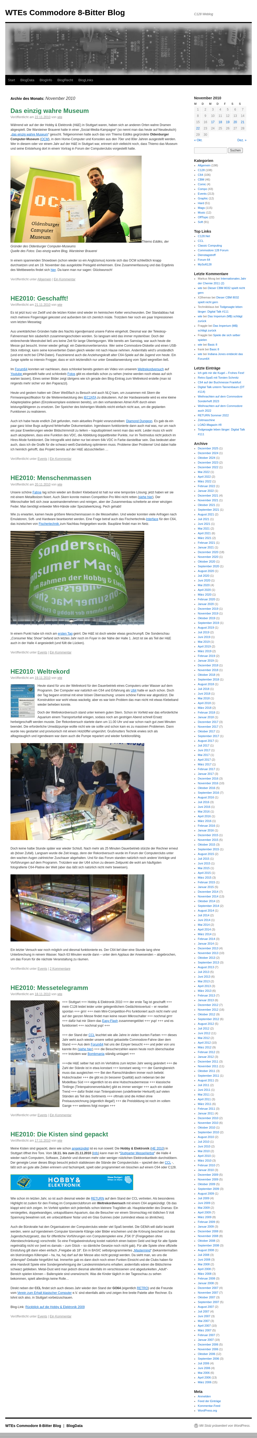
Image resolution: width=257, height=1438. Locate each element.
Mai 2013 (204, 981)
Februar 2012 (206, 1052)
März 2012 (204, 1047)
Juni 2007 (204, 1316)
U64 (134, 690)
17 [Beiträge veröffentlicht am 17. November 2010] (213, 122)
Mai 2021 (204, 528)
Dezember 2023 (208, 462)
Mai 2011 (204, 1094)
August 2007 (206, 1306)
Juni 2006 (204, 1368)
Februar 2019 (206, 655)
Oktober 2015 (206, 844)
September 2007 (208, 1302)
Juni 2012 (204, 1033)
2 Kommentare (60, 969)
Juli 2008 (203, 1254)
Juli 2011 (203, 1085)
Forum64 (21, 369)
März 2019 (204, 651)
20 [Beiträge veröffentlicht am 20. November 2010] (235, 122)
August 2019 (206, 627)
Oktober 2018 (206, 674)
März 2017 (204, 764)
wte (59, 117)
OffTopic (203, 217)
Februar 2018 (206, 712)
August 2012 (206, 1023)
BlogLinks (85, 80)
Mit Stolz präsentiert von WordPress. (224, 1426)
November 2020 (208, 556)
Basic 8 (212, 344)
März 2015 (204, 877)
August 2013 (206, 967)
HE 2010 (157, 1148)
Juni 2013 (204, 976)
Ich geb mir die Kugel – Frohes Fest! (221, 372)
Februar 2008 (206, 1278)
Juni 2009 (204, 1203)
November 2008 (208, 1236)
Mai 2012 (204, 1037)
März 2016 (204, 821)
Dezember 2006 (208, 1344)
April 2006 (204, 1377)
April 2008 (204, 1269)
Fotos (71, 374)
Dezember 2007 (208, 1287)
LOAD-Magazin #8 (210, 424)
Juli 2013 (203, 971)
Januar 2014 (206, 943)
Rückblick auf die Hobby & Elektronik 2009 (55, 1307)
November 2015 (208, 839)
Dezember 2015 (208, 835)
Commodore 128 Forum (213, 250)
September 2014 (208, 905)
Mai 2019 (204, 641)
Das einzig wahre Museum (49, 110)
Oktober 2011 (206, 1070)
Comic (202, 184)
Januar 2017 (206, 773)
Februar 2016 (206, 825)
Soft (200, 222)
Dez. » (242, 140)
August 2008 (206, 1250)
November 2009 (208, 1179)
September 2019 (208, 622)
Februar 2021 (206, 542)
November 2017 (208, 726)
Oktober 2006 (206, 1353)
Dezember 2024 (208, 453)
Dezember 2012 (208, 1004)
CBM (201, 179)
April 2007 (204, 1325)
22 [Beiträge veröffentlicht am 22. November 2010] (198, 128)
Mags (201, 207)
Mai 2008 (204, 1264)
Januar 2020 (206, 604)
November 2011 (208, 1066)
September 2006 (208, 1358)
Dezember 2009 (208, 1174)
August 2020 (206, 571)
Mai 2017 (204, 754)
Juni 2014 (204, 920)
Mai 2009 (204, 1207)
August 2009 (206, 1193)
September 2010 (208, 1132)
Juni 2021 (204, 523)
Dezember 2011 (208, 1061)
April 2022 (204, 476)
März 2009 (204, 1217)
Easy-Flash (110, 1021)
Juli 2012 (203, 1028)
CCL (91, 1035)
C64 (200, 174)
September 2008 (208, 1245)
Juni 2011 (204, 1089)
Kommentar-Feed (209, 1405)
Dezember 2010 (208, 1118)
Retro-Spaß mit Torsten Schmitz (218, 377)
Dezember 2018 (208, 665)
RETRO (142, 1288)
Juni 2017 (204, 750)
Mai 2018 (204, 698)
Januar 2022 (206, 490)
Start (11, 80)
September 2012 (208, 1019)
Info (95, 1153)
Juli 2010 (203, 1141)
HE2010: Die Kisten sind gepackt (59, 1134)
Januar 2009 (206, 1226)
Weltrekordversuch (151, 369)
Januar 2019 (206, 660)
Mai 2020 (204, 585)
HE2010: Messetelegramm (49, 987)
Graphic (203, 198)
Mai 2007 (204, 1320)
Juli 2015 (203, 858)
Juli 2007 (203, 1311)
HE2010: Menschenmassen (50, 477)
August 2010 (206, 1137)
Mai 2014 (204, 924)
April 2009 (204, 1212)
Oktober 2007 (206, 1297)
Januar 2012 (206, 1056)
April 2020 (204, 589)
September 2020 (208, 566)
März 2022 (204, 481)
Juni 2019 (204, 637)
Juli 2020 (203, 575)
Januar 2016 (206, 830)
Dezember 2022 (208, 467)
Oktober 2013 (206, 957)
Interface (152, 519)
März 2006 (204, 1382)
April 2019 (204, 646)
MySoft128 (205, 264)
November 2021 (208, 500)
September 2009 (208, 1188)
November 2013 (208, 953)
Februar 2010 (206, 1165)
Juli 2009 (203, 1198)
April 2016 (204, 816)
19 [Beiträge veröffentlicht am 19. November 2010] (227, 122)
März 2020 (204, 594)
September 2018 (208, 679)
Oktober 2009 (206, 1184)
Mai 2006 (204, 1372)
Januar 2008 (206, 1283)
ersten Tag (65, 633)
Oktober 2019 (206, 618)
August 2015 (206, 854)
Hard (201, 203)
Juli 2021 (203, 519)
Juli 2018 (203, 688)
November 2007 (208, 1292)
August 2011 (206, 1080)
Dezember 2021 (208, 495)
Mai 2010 (204, 1151)
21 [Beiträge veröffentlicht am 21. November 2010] (242, 122)
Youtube (16, 374)
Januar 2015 (206, 887)
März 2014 (204, 934)
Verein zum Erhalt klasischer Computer (44, 1293)
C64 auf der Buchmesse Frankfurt (219, 382)
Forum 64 (204, 259)
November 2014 (208, 896)
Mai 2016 (204, 811)
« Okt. (198, 140)
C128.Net (204, 236)
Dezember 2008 (208, 1231)
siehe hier (146, 497)
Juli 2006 (203, 1363)
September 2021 (208, 509)
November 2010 (208, 1122)
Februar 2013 (206, 995)
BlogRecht (65, 80)
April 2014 (204, 929)
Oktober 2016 (206, 787)
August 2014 (206, 910)
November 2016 (208, 783)
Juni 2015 (204, 863)
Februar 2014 (206, 938)
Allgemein (44, 279)
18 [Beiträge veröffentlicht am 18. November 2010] (220, 122)
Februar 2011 (206, 1108)
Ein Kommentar (65, 279)
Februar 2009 (206, 1221)
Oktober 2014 (206, 901)
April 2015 (204, 872)
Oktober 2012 (206, 1014)
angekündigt (80, 1148)
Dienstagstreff (207, 255)
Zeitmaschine (206, 420)
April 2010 (204, 1155)
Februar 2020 (206, 599)
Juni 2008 (204, 1259)
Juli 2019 (203, 632)
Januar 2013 (206, 1000)
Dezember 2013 (208, 948)
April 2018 (204, 703)
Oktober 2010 (206, 1127)
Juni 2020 (204, 580)
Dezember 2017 (208, 721)
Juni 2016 (204, 806)
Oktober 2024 (206, 457)
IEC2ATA (90, 397)
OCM (45, 139)
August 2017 (206, 740)
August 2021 (206, 514)
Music (201, 212)
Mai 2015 (204, 868)
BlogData (27, 80)
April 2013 (204, 986)
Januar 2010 (206, 1170)
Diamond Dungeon (139, 421)
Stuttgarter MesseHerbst (137, 1153)
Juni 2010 (204, 1146)
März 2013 (204, 990)
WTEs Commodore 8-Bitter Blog (65, 12)
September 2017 (208, 736)
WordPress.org (207, 1410)
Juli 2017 (203, 745)
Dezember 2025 (208, 448)
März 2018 (204, 707)
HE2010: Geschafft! (39, 298)
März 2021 (204, 538)
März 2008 (204, 1273)
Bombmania (96, 1054)
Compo (202, 188)
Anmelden (204, 1396)
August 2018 (206, 684)
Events (42, 459)
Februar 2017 (206, 769)
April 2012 (204, 1042)
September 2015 (208, 849)
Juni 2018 (204, 693)
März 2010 (204, 1160)
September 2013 (208, 962)
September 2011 (208, 1075)
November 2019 (208, 613)
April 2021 (204, 533)
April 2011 (204, 1099)
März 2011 (204, 1103)
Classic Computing (210, 245)
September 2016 (208, 792)
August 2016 (206, 797)
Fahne (37, 492)
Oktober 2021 (206, 504)
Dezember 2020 (208, 552)
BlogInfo (46, 80)
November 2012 (208, 1009)
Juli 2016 (203, 802)
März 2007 (204, 1330)
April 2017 (204, 759)
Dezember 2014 (208, 891)
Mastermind (142, 1250)
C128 (201, 170)
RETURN (97, 1198)
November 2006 (208, 1349)
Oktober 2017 (206, 731)
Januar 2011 (206, 1113)
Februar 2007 (206, 1335)
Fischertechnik (49, 524)
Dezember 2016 (208, 778)
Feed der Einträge (209, 1401)
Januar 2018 (206, 717)
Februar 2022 (206, 486)
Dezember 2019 (208, 608)
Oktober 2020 (206, 561)
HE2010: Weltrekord (40, 671)
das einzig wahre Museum (30, 134)
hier (53, 270)
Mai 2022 (204, 471)
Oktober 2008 (206, 1240)
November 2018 (208, 670)
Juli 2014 (203, 915)
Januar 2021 (206, 547)
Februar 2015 (206, 882)
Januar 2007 (206, 1339)
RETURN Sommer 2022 (213, 415)
